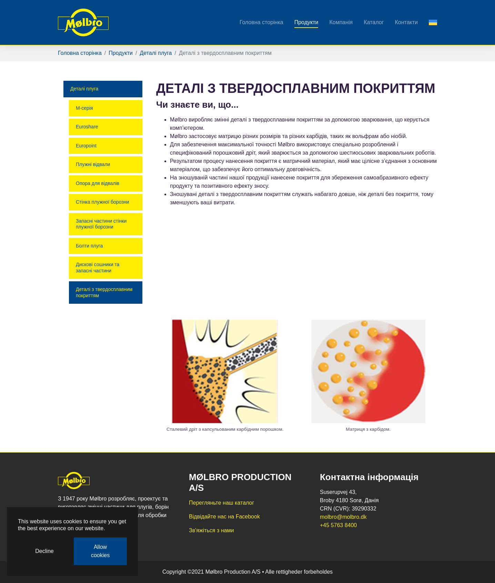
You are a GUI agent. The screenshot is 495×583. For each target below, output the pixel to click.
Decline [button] (44, 551)
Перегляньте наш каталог (221, 503)
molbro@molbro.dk (343, 517)
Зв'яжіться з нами (211, 530)
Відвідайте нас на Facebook (224, 516)
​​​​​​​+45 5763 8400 (338, 525)
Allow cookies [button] (100, 551)
